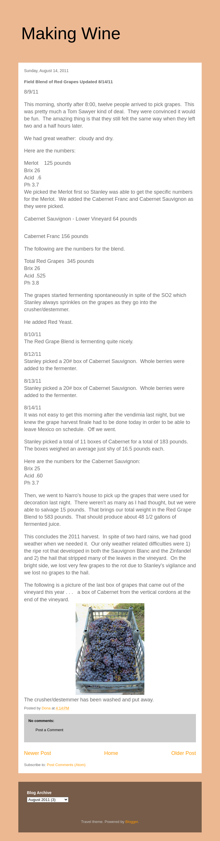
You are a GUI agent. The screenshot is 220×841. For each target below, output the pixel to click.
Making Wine (71, 33)
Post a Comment (49, 730)
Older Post (183, 753)
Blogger (131, 822)
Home (111, 753)
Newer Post (37, 753)
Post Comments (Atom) (66, 765)
